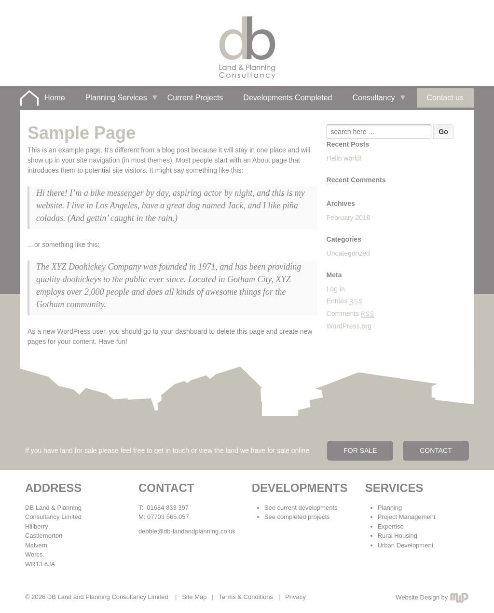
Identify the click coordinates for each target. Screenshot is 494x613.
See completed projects (297, 516)
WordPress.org (349, 326)
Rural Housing (397, 535)
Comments (351, 313)
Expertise (391, 526)
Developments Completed (287, 98)
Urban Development (406, 545)
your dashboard (183, 331)
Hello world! (344, 158)
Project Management (407, 516)
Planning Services (116, 98)
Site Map (194, 596)
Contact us (445, 98)
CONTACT (436, 450)
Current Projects (195, 98)
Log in (336, 289)
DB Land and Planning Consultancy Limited (107, 596)
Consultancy (373, 98)
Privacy (295, 596)
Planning (390, 507)
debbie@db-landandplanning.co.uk (186, 531)
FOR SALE (360, 450)
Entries (345, 301)
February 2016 (348, 217)
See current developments (301, 507)
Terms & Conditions (246, 596)
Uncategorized (348, 253)
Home (54, 98)
